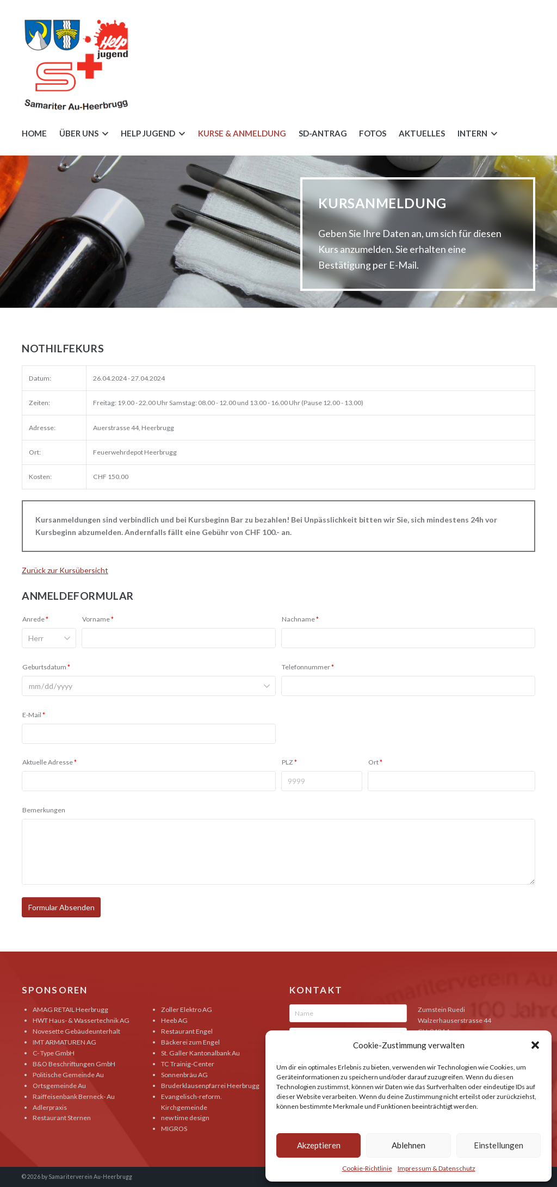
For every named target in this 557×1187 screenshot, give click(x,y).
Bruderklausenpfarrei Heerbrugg (210, 1086)
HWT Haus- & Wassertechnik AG (81, 1020)
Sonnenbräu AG (184, 1075)
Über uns (78, 133)
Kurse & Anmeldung (242, 133)
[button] (535, 1045)
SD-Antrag (323, 133)
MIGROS (174, 1128)
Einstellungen (498, 1145)
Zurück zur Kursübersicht (65, 570)
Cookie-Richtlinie (367, 1168)
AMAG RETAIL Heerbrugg (70, 1009)
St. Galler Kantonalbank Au (200, 1053)
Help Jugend (148, 133)
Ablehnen (408, 1145)
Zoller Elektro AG (186, 1009)
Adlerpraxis (50, 1107)
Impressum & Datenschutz (436, 1168)
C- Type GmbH (54, 1053)
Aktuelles (422, 133)
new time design (185, 1118)
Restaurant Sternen (62, 1118)
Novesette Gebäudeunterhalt (76, 1031)
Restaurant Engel (187, 1031)
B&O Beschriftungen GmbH (74, 1064)
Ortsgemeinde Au (59, 1086)
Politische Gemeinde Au (68, 1075)
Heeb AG (174, 1020)
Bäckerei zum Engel (190, 1042)
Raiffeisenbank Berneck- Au (74, 1096)
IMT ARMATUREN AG (64, 1042)
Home (34, 133)
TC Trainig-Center (187, 1064)
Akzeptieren (319, 1145)
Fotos (372, 133)
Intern (472, 133)
